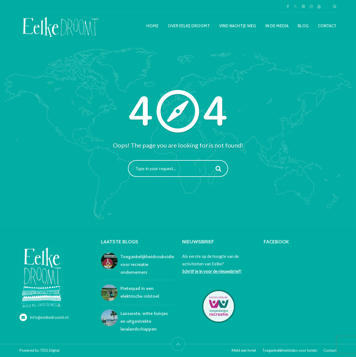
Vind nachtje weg (237, 25)
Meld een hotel (244, 350)
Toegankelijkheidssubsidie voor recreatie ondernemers (147, 264)
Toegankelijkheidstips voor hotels (289, 350)
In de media (276, 25)
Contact (327, 25)
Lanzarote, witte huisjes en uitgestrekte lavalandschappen (144, 321)
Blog (303, 25)
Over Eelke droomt (189, 25)
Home (152, 25)
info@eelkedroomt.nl (49, 317)
